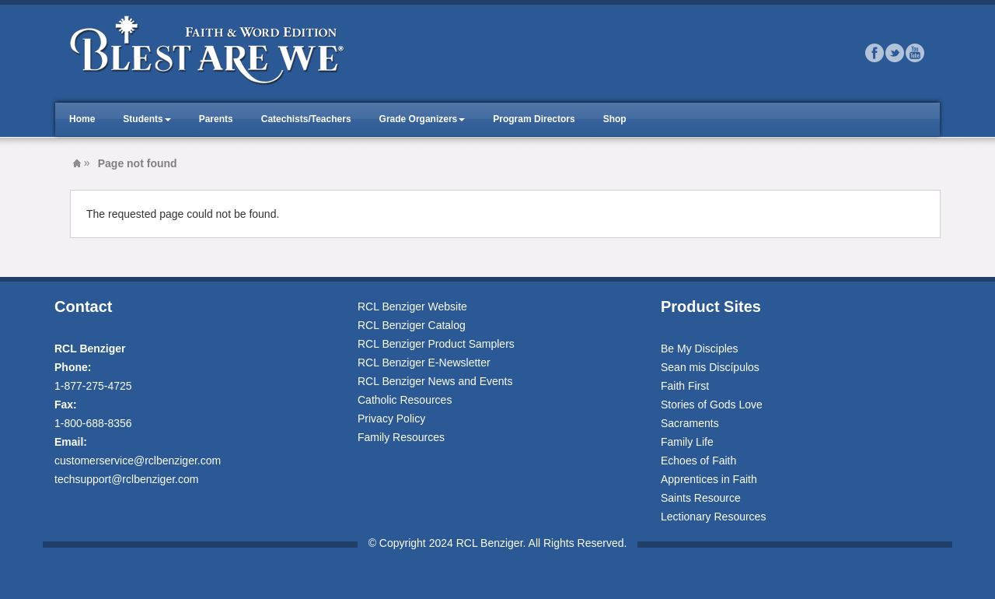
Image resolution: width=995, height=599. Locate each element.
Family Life (687, 442)
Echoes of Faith (698, 460)
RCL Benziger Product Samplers (436, 344)
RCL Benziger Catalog (412, 325)
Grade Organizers (418, 119)
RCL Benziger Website (412, 306)
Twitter (894, 53)
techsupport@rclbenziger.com (126, 479)
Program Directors (533, 119)
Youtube (915, 53)
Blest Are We (77, 163)
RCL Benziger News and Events (435, 381)
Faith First (685, 386)
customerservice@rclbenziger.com (137, 460)
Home (82, 119)
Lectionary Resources (713, 516)
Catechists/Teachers (306, 119)
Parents (216, 119)
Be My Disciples (699, 348)
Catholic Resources (405, 400)
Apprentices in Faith (709, 479)
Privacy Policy (391, 418)
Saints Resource (701, 498)
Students (142, 119)
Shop (615, 119)
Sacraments (690, 423)
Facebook (874, 53)
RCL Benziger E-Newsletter (424, 362)
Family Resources (401, 437)
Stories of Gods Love (712, 404)
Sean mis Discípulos (710, 367)
